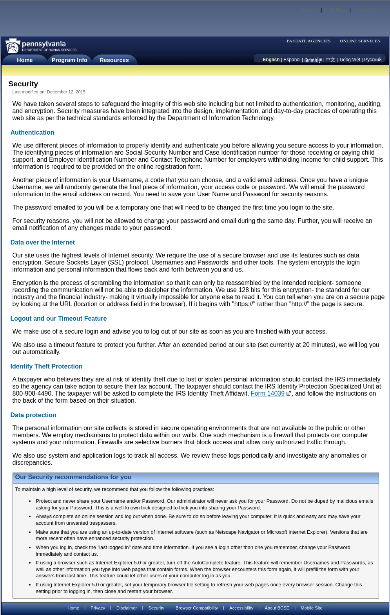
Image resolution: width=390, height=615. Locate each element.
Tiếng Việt (349, 59)
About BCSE (277, 608)
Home (25, 60)
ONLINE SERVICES (360, 41)
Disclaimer (126, 608)
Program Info (69, 60)
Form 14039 (268, 393)
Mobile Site (311, 608)
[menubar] (311, 41)
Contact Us (366, 10)
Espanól (291, 59)
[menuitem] (311, 41)
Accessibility (241, 608)
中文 (330, 59)
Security (156, 608)
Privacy (98, 608)
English (271, 59)
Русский (373, 59)
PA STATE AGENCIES (308, 41)
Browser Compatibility (197, 608)
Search (308, 10)
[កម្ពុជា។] (313, 59)
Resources (114, 60)
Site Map (336, 10)
